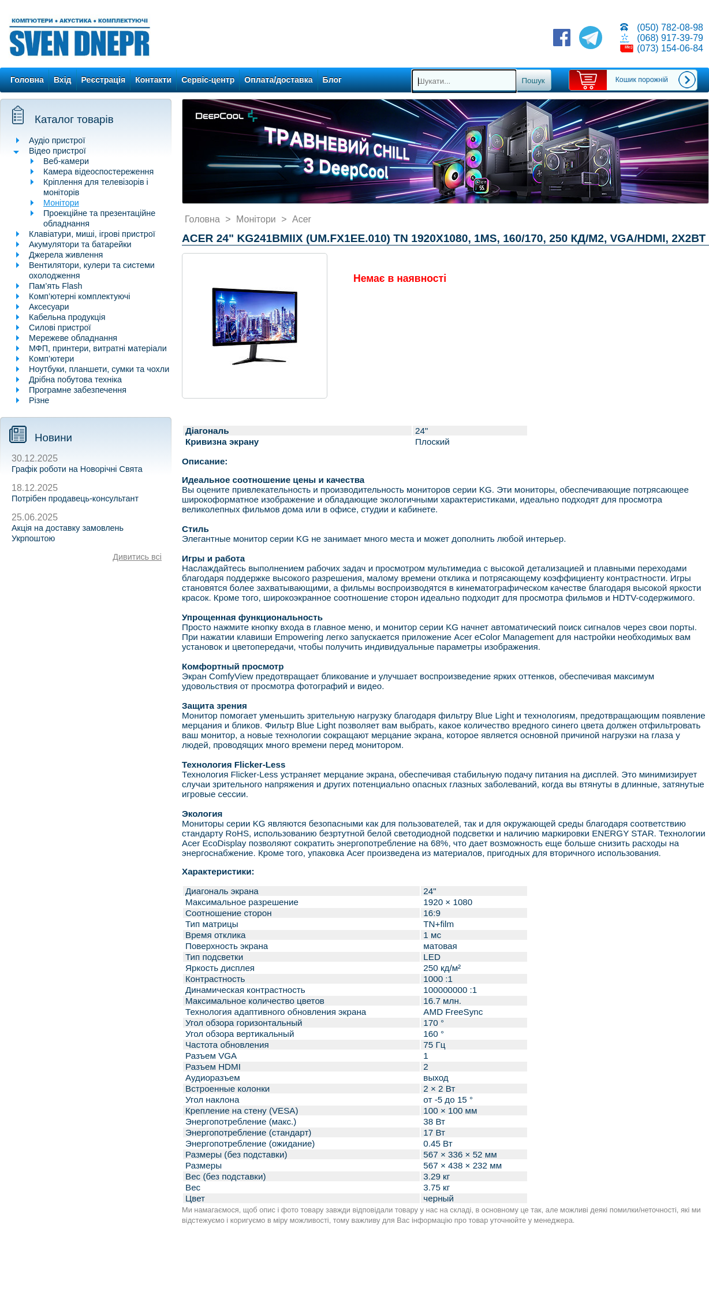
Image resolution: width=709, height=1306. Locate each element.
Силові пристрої (60, 327)
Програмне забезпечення (77, 390)
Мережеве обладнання (73, 338)
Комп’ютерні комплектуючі (79, 296)
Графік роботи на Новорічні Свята (77, 469)
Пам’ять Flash (56, 286)
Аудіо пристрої (57, 140)
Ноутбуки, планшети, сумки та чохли (99, 369)
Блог (332, 79)
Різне (39, 400)
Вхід (63, 79)
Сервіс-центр (207, 79)
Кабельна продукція (67, 317)
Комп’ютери (51, 358)
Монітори (61, 202)
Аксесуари (49, 306)
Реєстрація (103, 79)
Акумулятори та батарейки (80, 244)
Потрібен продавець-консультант (75, 498)
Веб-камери (66, 161)
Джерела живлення (66, 254)
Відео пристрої (57, 150)
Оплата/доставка (278, 79)
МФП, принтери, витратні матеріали (98, 348)
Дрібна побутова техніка (75, 379)
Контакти (153, 79)
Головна (27, 79)
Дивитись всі (137, 556)
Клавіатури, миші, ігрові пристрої (92, 234)
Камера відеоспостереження (98, 171)
